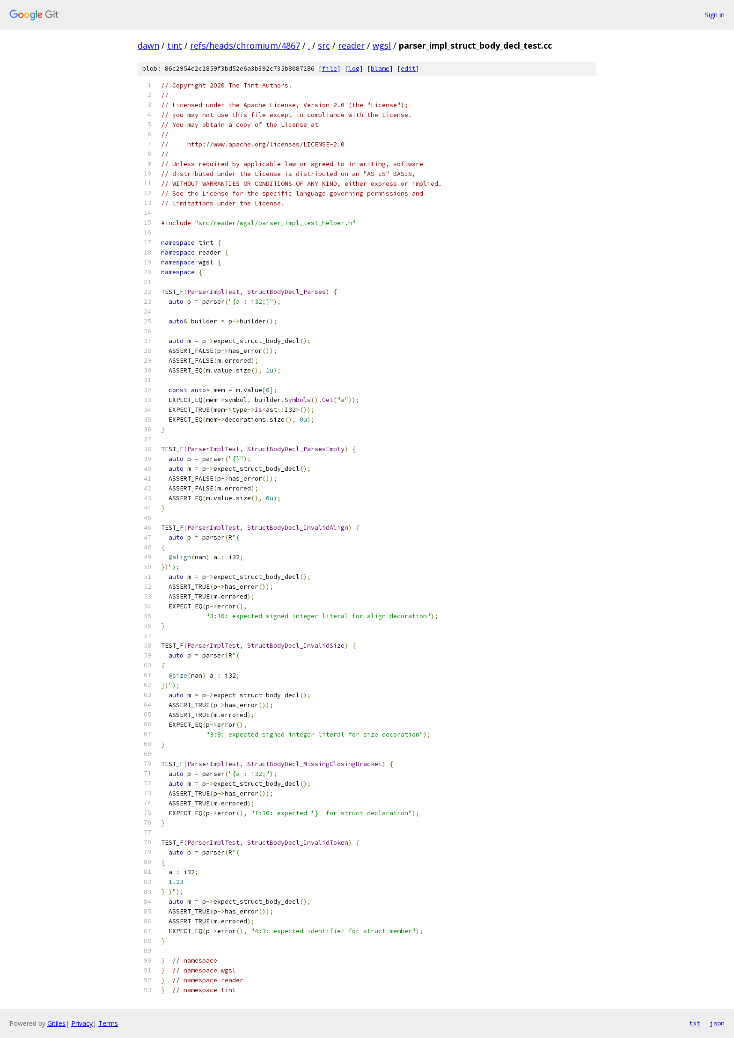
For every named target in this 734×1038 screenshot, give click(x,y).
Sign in (715, 14)
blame (380, 69)
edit (408, 69)
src (324, 45)
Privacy (82, 1023)
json (717, 1023)
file (329, 69)
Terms (108, 1023)
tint (174, 45)
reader (351, 45)
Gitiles (56, 1023)
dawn (148, 45)
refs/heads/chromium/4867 (245, 45)
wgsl (382, 45)
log (354, 69)
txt (694, 1023)
